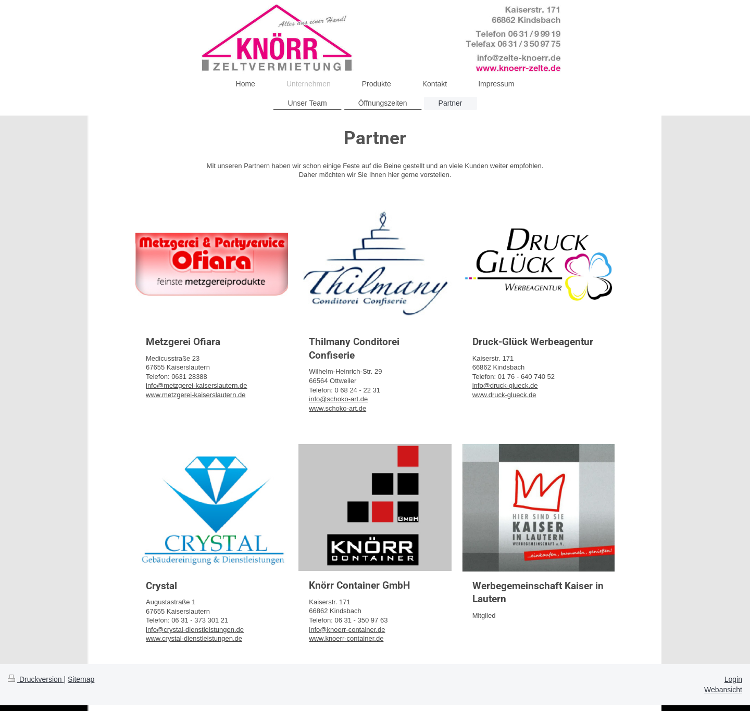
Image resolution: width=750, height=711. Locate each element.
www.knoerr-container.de (346, 638)
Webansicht (723, 689)
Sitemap (81, 679)
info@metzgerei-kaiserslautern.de (196, 385)
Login (733, 679)
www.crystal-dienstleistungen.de (194, 638)
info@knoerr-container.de (347, 629)
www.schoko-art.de (337, 408)
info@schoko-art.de (338, 399)
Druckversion (36, 679)
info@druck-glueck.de (505, 385)
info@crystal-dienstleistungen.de (195, 629)
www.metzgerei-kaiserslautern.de (195, 395)
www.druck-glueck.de (504, 395)
